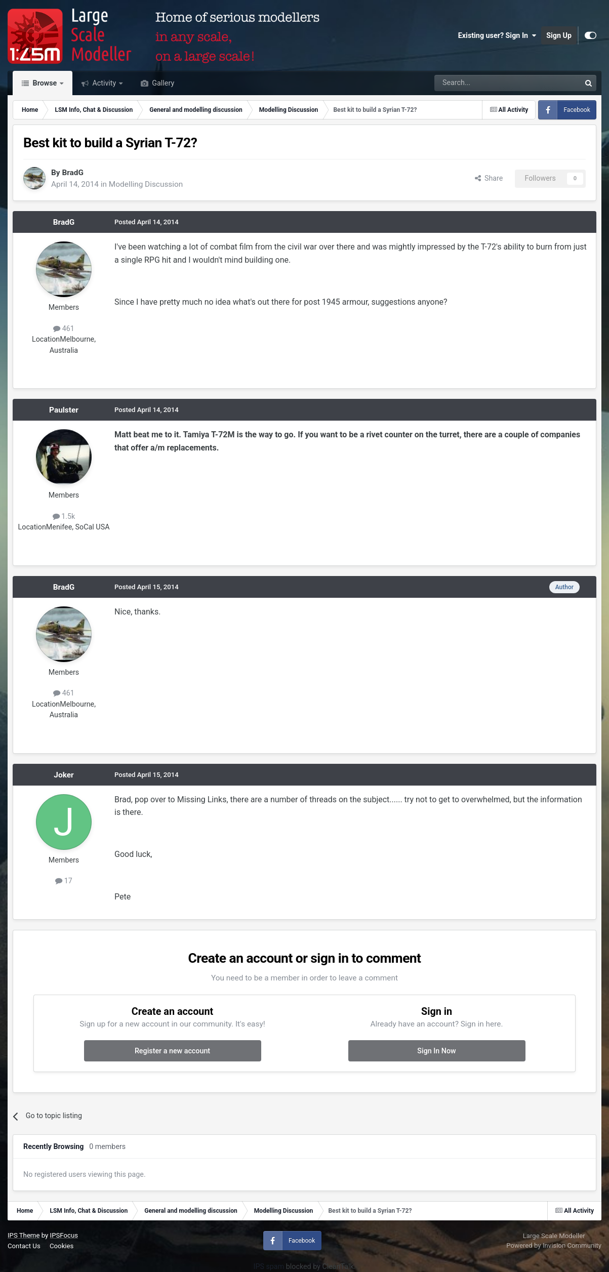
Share (489, 178)
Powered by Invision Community (553, 1245)
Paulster (63, 410)
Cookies (61, 1246)
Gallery (162, 83)
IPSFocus (64, 1235)
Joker (63, 774)
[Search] (481, 83)
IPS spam (269, 1266)
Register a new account (172, 1051)
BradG (73, 172)
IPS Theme (23, 1235)
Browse (45, 83)
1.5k (64, 516)
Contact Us (24, 1246)
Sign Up (559, 35)
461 (63, 328)
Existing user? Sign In (497, 35)
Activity (104, 83)
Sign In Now (436, 1051)
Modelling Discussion (146, 184)
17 (63, 881)
